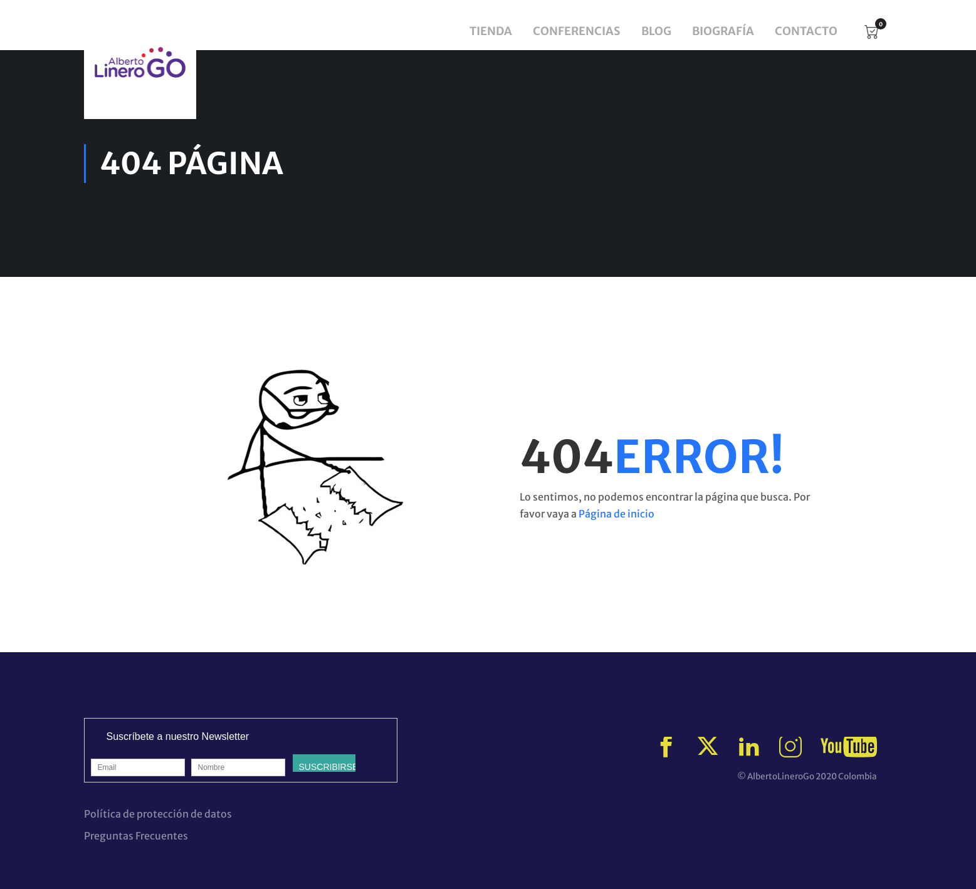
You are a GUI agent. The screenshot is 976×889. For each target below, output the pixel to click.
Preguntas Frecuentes (136, 835)
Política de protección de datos (158, 814)
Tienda (491, 31)
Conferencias (577, 31)
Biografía (723, 31)
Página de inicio (616, 513)
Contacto (806, 31)
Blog (656, 31)
